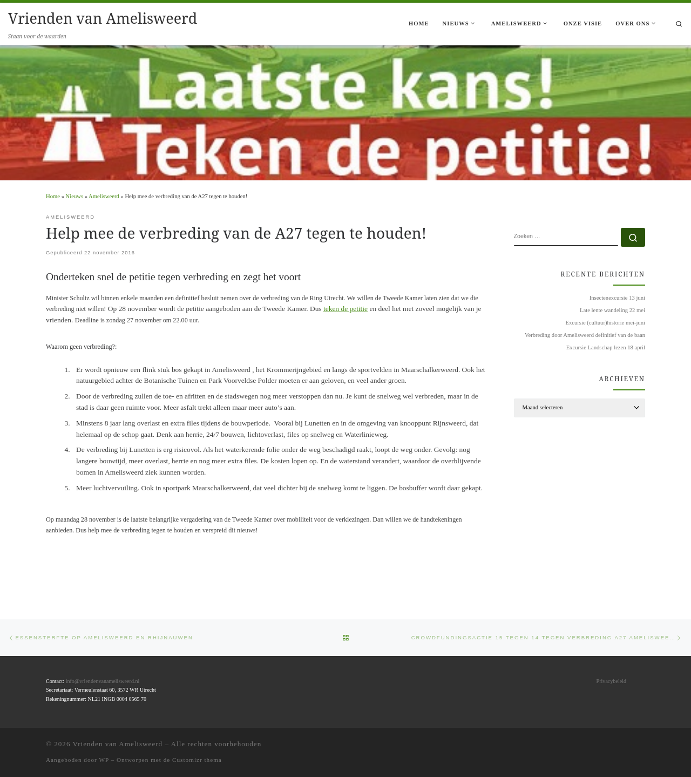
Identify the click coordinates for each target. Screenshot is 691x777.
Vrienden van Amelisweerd (118, 744)
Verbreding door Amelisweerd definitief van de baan (585, 335)
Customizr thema (197, 759)
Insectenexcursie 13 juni (617, 298)
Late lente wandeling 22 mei (612, 310)
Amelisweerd (104, 196)
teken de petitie (345, 309)
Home (53, 196)
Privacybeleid (611, 681)
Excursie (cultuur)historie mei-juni (605, 323)
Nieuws (74, 196)
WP (104, 759)
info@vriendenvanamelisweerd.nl (103, 681)
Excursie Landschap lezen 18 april (605, 347)
